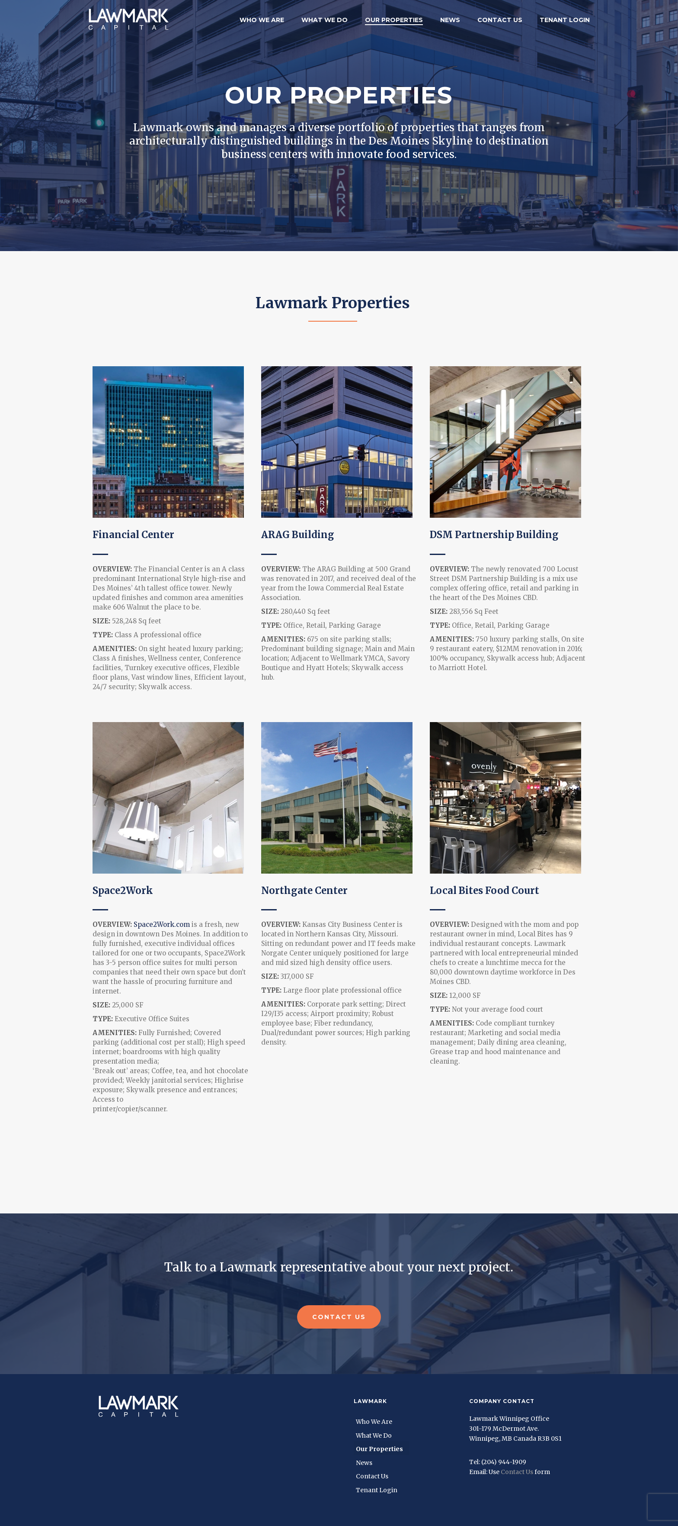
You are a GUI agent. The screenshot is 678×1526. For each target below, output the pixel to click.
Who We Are (262, 20)
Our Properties (394, 20)
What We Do (324, 20)
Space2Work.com (162, 924)
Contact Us (499, 20)
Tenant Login (565, 20)
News (450, 20)
